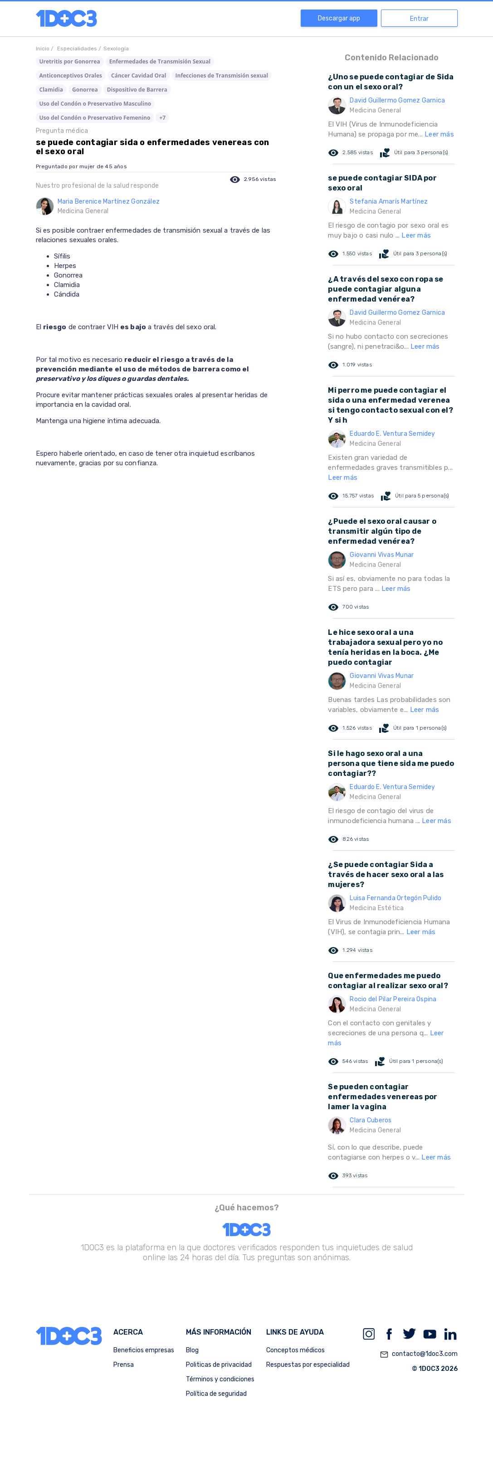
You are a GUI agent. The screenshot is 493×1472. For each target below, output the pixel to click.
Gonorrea (85, 89)
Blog (192, 1350)
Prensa (123, 1365)
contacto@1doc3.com (419, 1354)
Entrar (419, 19)
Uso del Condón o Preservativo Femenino (95, 118)
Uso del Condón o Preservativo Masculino (95, 103)
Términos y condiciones (220, 1379)
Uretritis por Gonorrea (69, 61)
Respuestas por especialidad (308, 1365)
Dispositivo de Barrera (137, 89)
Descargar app (339, 18)
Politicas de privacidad (219, 1365)
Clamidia (51, 89)
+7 (162, 118)
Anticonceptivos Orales (71, 75)
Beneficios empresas (143, 1350)
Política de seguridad (216, 1394)
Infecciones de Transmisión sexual (222, 75)
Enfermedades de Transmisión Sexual (160, 61)
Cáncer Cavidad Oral (138, 75)
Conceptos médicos (295, 1350)
